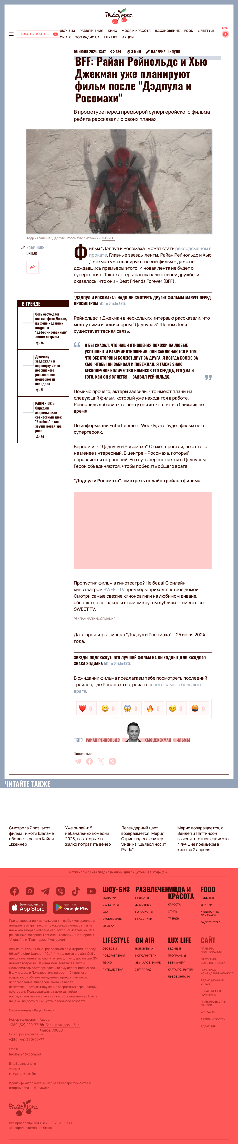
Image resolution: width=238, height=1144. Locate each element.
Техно (107, 962)
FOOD (188, 31)
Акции (128, 37)
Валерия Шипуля (165, 51)
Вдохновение (167, 31)
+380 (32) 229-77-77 (26, 1024)
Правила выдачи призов (213, 1003)
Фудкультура (210, 922)
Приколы (142, 898)
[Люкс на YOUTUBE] (39, 34)
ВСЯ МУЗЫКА (144, 948)
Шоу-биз (67, 31)
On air (65, 37)
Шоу (106, 912)
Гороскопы (144, 912)
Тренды (174, 918)
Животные (143, 905)
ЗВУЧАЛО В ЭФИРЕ (148, 962)
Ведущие (175, 948)
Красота (174, 904)
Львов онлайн (179, 976)
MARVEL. (108, 238)
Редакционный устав (212, 982)
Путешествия (113, 969)
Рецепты (207, 898)
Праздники (143, 919)
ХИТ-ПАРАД (143, 969)
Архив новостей (213, 1019)
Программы (177, 955)
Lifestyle (206, 31)
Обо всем (110, 948)
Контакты (208, 1012)
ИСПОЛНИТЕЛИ (145, 955)
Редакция (208, 1026)
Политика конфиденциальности (215, 971)
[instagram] (29, 891)
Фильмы (181, 740)
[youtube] (91, 891)
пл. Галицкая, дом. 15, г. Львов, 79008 (60, 1027)
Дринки (206, 905)
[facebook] (89, 761)
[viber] (112, 761)
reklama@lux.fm (22, 1073)
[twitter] (101, 761)
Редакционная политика (212, 993)
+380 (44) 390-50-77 (26, 1039)
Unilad (31, 253)
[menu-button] (11, 34)
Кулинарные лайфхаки (210, 913)
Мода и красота (136, 31)
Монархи (109, 898)
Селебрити (111, 905)
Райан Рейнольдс (103, 740)
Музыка (108, 926)
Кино (112, 31)
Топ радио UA (87, 37)
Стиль (172, 911)
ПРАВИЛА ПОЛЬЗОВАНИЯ (211, 950)
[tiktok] (75, 891)
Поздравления (114, 955)
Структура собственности (213, 961)
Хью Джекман (158, 740)
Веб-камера (176, 962)
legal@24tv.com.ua (25, 1054)
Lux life (111, 37)
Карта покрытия (180, 969)
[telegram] (78, 761)
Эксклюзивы (112, 919)
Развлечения (91, 31)
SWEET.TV (114, 589)
